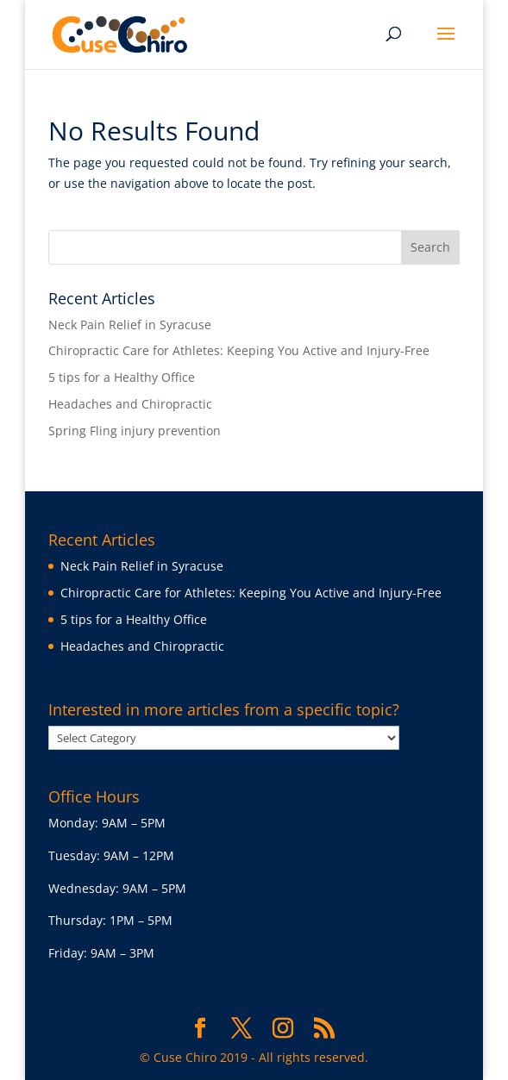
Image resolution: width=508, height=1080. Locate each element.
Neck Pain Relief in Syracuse (129, 324)
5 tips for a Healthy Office (121, 377)
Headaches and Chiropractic (130, 404)
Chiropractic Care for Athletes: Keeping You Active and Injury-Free (239, 350)
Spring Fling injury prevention (134, 430)
